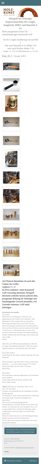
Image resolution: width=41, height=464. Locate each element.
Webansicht (33, 461)
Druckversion (10, 461)
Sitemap (18, 461)
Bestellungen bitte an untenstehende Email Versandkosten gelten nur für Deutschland (20, 431)
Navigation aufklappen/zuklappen (20, 3)
